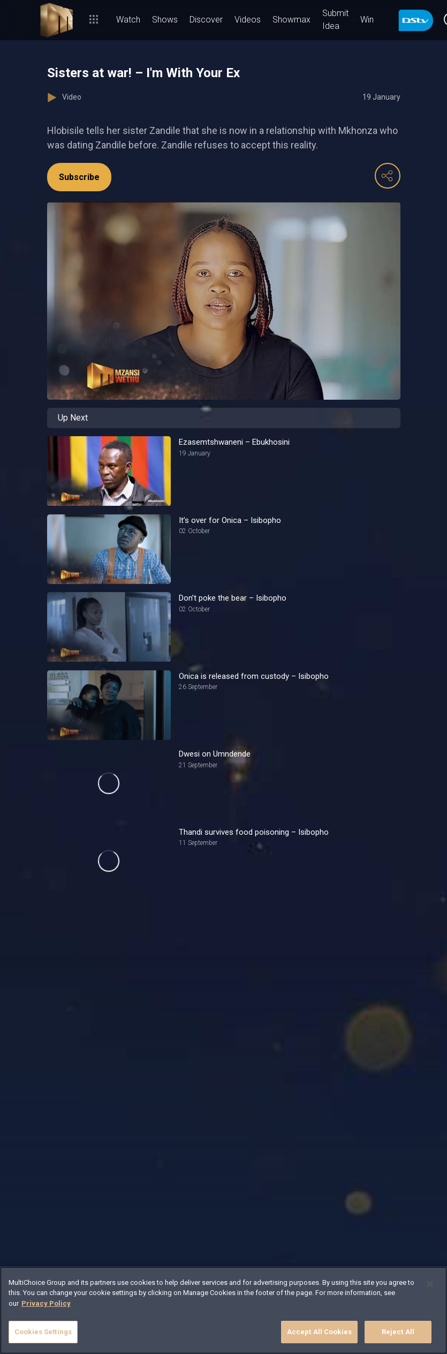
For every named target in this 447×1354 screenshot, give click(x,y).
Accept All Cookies (319, 1332)
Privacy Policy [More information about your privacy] (46, 1303)
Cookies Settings (43, 1332)
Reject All (398, 1332)
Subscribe (79, 177)
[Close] (430, 1284)
